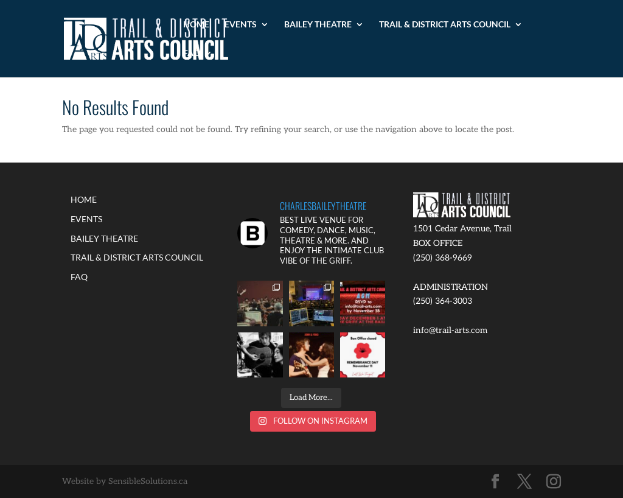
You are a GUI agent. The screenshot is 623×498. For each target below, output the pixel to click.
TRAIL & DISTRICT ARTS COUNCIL (444, 24)
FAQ (191, 53)
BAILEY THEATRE (318, 24)
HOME (196, 24)
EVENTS (240, 24)
